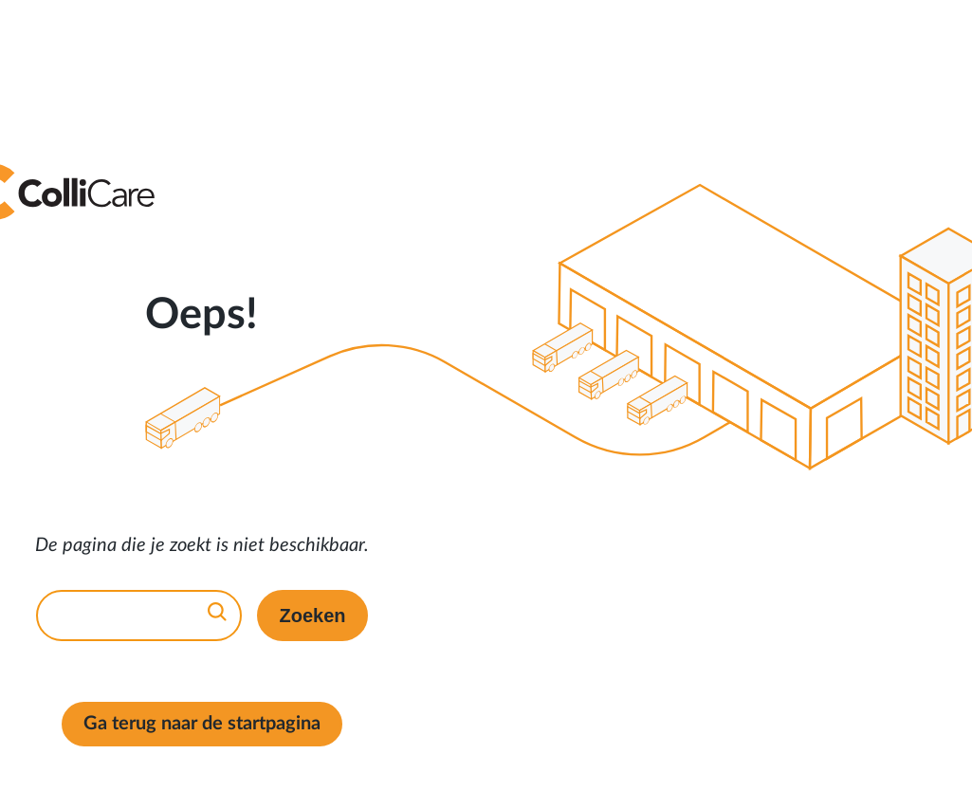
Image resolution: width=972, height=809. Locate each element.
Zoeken (312, 615)
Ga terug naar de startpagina (202, 723)
